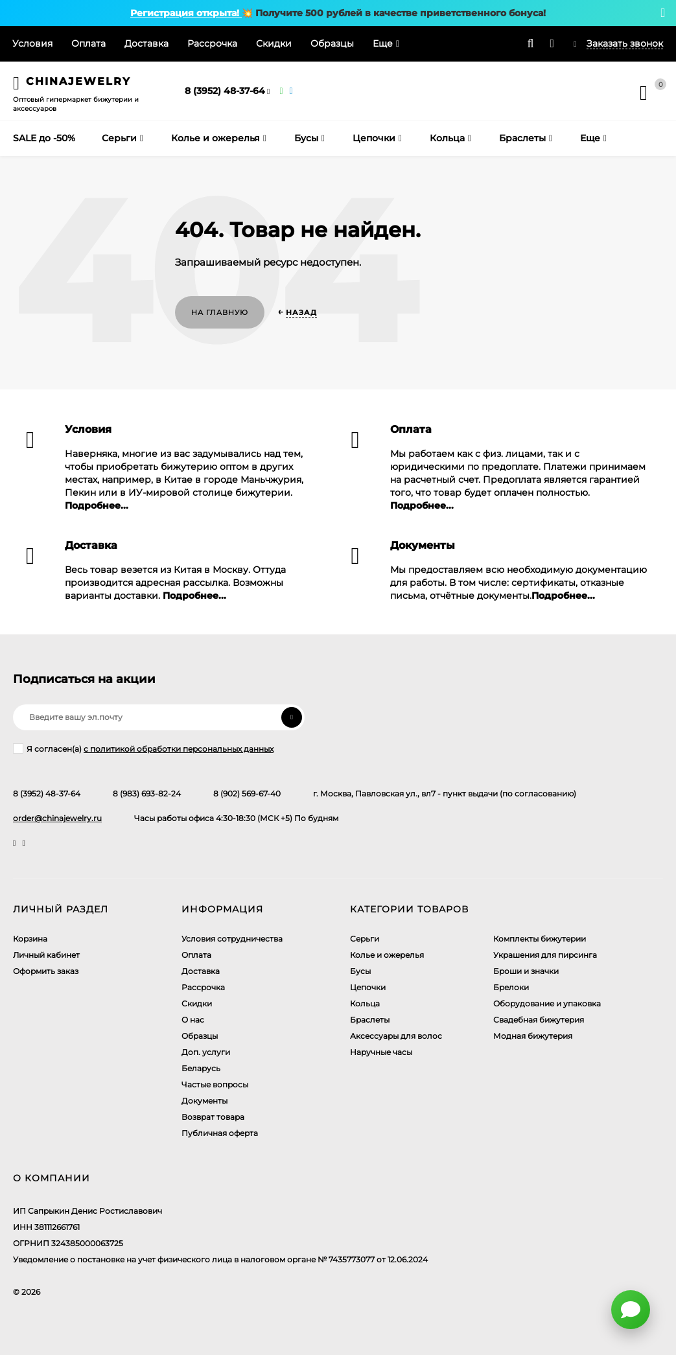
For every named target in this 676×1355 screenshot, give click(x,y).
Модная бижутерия (532, 1036)
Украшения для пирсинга (545, 955)
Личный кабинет (46, 955)
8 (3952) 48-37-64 (225, 91)
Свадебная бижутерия (538, 1020)
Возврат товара (212, 1117)
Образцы (332, 43)
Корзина (30, 939)
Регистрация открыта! (186, 13)
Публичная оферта (219, 1133)
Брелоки (511, 987)
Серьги (364, 939)
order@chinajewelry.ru (57, 818)
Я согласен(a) (143, 748)
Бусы (360, 971)
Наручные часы (381, 1052)
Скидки (274, 43)
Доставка (146, 43)
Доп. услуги (205, 1052)
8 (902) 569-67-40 (247, 793)
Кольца (365, 1003)
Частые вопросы (214, 1084)
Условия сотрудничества (232, 939)
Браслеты (370, 1020)
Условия (32, 43)
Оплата (88, 43)
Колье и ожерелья (387, 955)
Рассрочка (212, 43)
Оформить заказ (45, 971)
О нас (192, 1020)
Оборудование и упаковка (547, 1003)
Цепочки (368, 987)
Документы (204, 1101)
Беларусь (200, 1068)
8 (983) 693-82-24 (147, 793)
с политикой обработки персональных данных (179, 749)
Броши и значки (526, 971)
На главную (219, 312)
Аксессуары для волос (396, 1036)
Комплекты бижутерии (539, 939)
